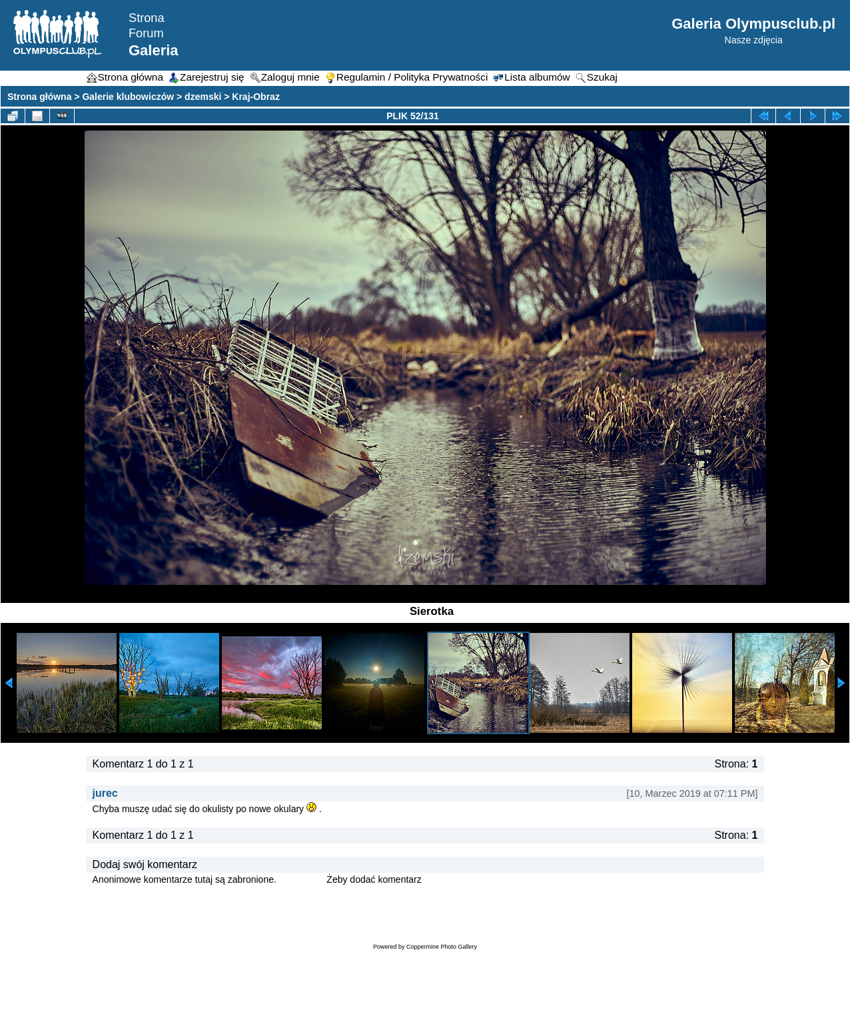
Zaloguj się (301, 879)
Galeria (154, 50)
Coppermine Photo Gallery (441, 946)
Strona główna (39, 96)
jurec (105, 793)
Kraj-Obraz (256, 96)
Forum (146, 33)
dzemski (203, 96)
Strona (147, 18)
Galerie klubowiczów (128, 96)
